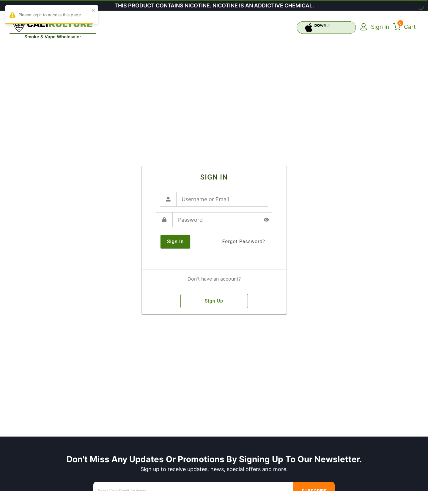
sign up (214, 301)
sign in (175, 241)
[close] (94, 10)
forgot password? (244, 242)
